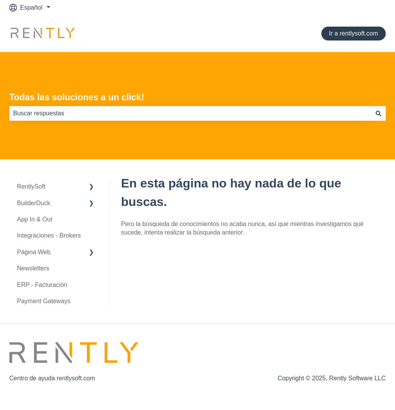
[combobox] (190, 113)
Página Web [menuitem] (34, 252)
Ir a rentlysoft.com (353, 33)
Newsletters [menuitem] (33, 268)
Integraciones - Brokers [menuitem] (49, 235)
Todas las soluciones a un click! (76, 97)
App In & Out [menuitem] (34, 219)
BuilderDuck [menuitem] (33, 203)
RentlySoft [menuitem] (31, 186)
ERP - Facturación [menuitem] (42, 285)
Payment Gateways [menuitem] (44, 301)
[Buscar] (378, 113)
